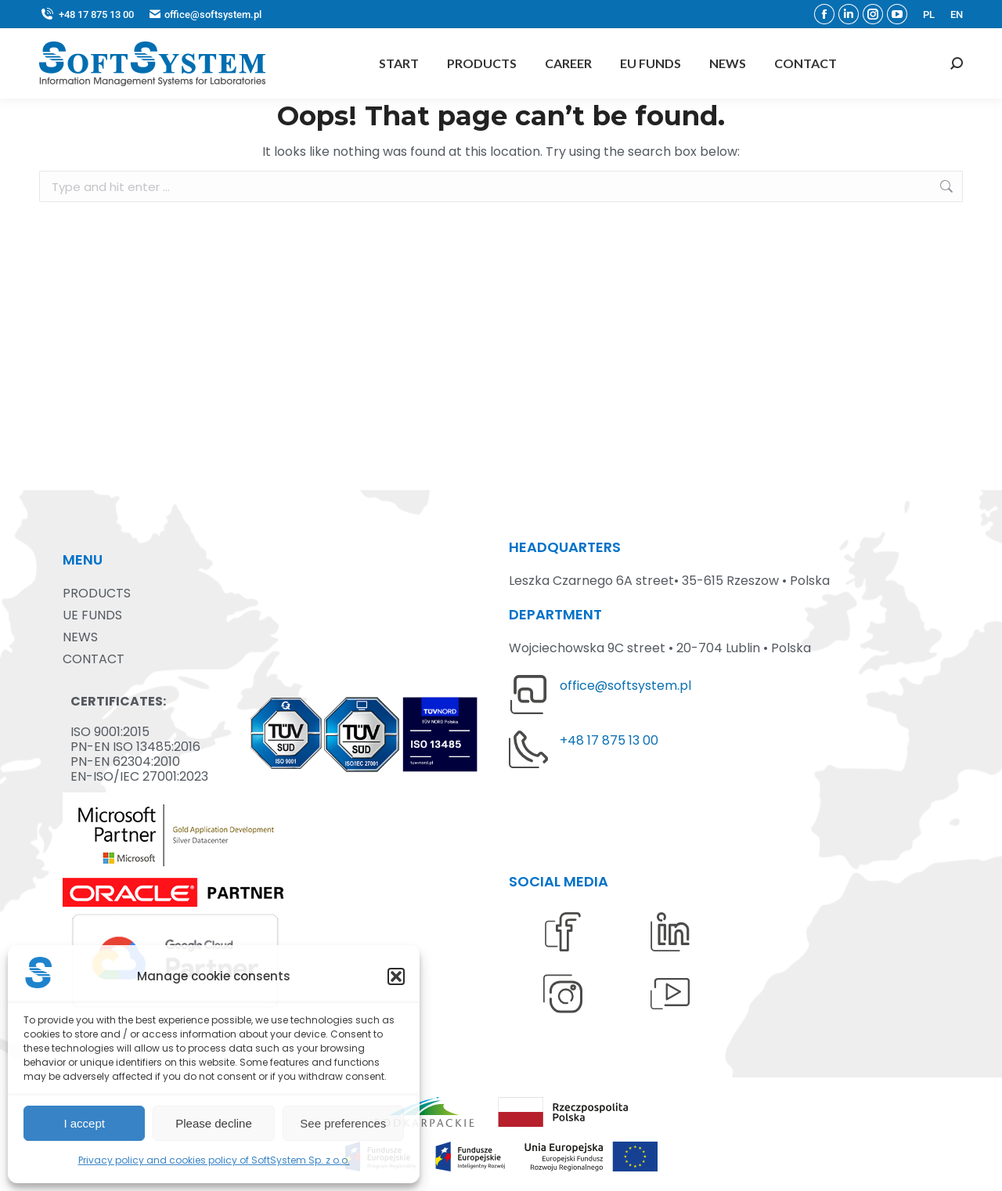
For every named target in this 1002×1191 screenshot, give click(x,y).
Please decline (213, 1123)
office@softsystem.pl (625, 686)
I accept (84, 1123)
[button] (396, 976)
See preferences (343, 1123)
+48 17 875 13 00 (86, 14)
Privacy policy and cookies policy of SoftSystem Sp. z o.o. (214, 1160)
